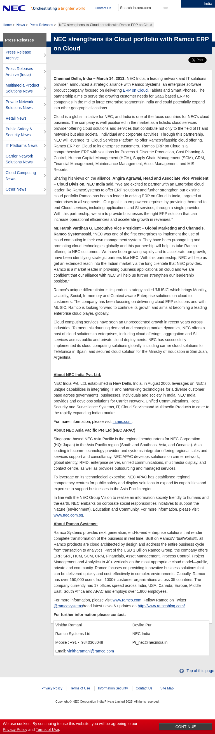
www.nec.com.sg (68, 523)
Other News (16, 197)
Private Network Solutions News (19, 113)
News (21, 33)
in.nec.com (122, 430)
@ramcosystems (68, 614)
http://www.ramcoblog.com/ (161, 614)
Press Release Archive (18, 63)
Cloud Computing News (21, 184)
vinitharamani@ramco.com (90, 659)
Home (7, 33)
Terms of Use (80, 697)
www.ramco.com (127, 608)
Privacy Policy (51, 697)
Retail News (16, 126)
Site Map (167, 697)
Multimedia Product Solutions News (22, 96)
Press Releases (41, 33)
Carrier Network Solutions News (19, 167)
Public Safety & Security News (19, 140)
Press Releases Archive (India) (19, 80)
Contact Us (11, 16)
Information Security (113, 697)
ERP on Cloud (135, 98)
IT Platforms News (22, 154)
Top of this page (200, 679)
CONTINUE (185, 726)
